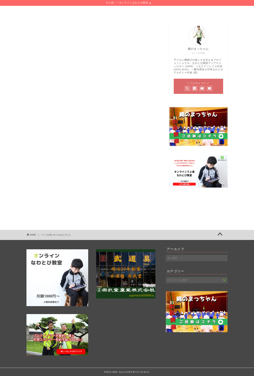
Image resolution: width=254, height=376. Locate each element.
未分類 (45, 213)
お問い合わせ (175, 10)
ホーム (48, 10)
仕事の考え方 (50, 208)
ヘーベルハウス (52, 197)
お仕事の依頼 (133, 10)
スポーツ (47, 187)
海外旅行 (47, 218)
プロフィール (90, 10)
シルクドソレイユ (53, 182)
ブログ (45, 192)
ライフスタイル (52, 202)
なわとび (47, 177)
